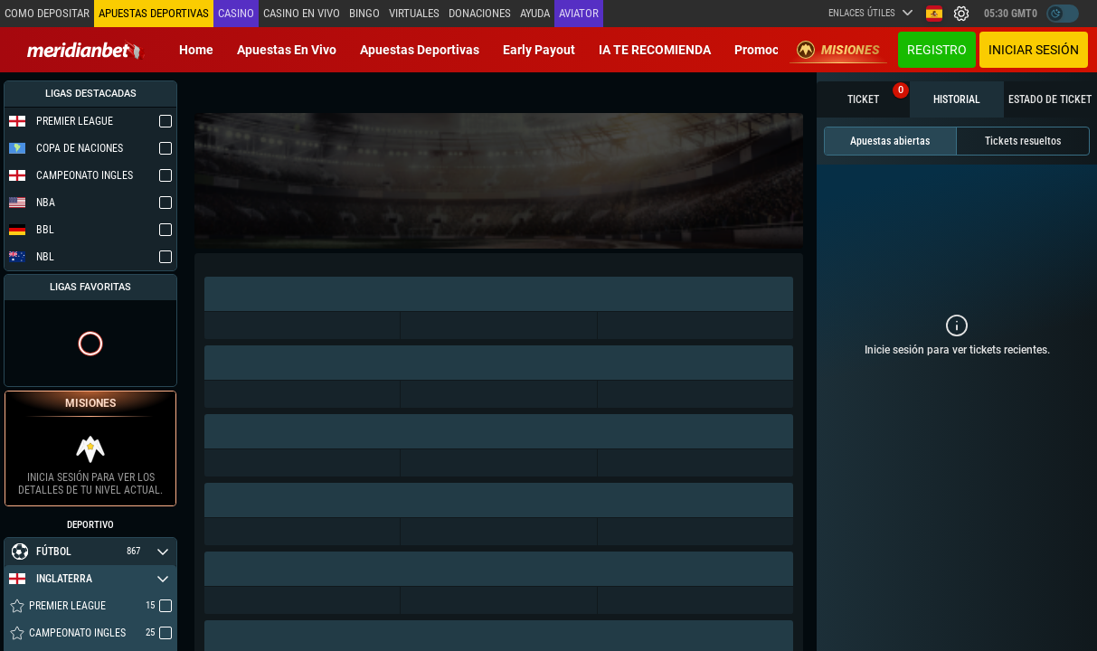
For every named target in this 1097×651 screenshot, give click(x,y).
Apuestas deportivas (419, 49)
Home (196, 49)
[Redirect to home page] (86, 49)
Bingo (364, 13)
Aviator (579, 13)
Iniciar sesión (1033, 49)
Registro (937, 49)
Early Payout (539, 49)
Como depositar (47, 13)
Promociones (772, 49)
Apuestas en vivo (286, 49)
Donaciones (480, 13)
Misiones (838, 50)
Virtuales (414, 13)
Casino (236, 13)
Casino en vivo (301, 13)
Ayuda (535, 13)
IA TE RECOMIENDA (655, 49)
